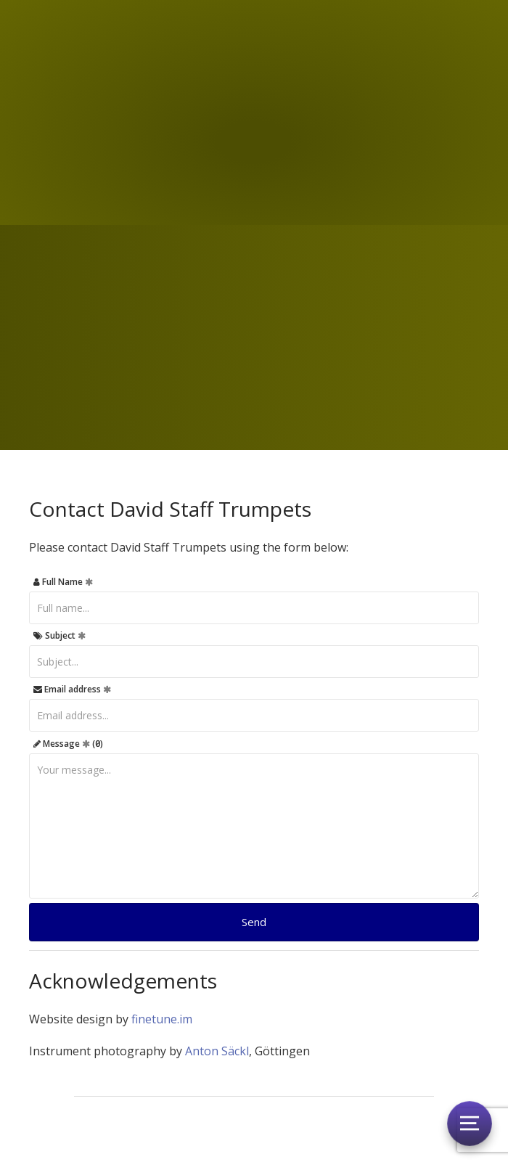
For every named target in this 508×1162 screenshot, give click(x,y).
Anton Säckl (217, 1051)
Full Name (63, 582)
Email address (72, 689)
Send (254, 922)
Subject (59, 635)
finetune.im (161, 1019)
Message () (68, 743)
